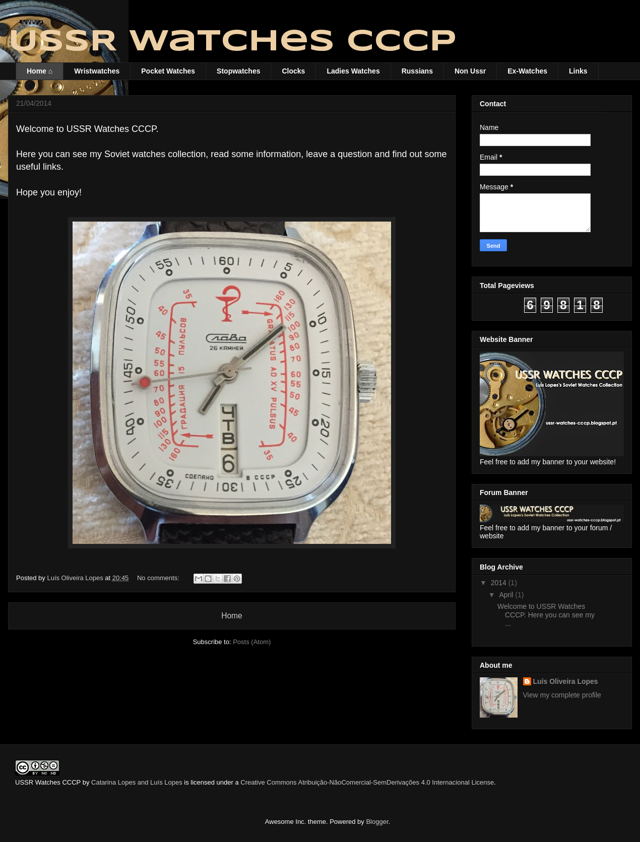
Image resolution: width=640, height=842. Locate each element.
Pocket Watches (168, 71)
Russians (417, 71)
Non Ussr (470, 71)
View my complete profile (562, 695)
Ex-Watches (527, 71)
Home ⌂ (39, 71)
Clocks (293, 71)
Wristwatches (96, 71)
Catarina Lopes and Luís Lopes (136, 782)
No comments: (159, 578)
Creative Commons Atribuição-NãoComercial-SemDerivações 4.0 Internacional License (367, 782)
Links (578, 71)
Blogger (377, 821)
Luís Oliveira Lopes (565, 681)
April (507, 595)
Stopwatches (238, 71)
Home (231, 615)
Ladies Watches (353, 71)
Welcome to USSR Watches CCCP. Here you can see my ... (546, 614)
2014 (499, 583)
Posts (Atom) (252, 642)
